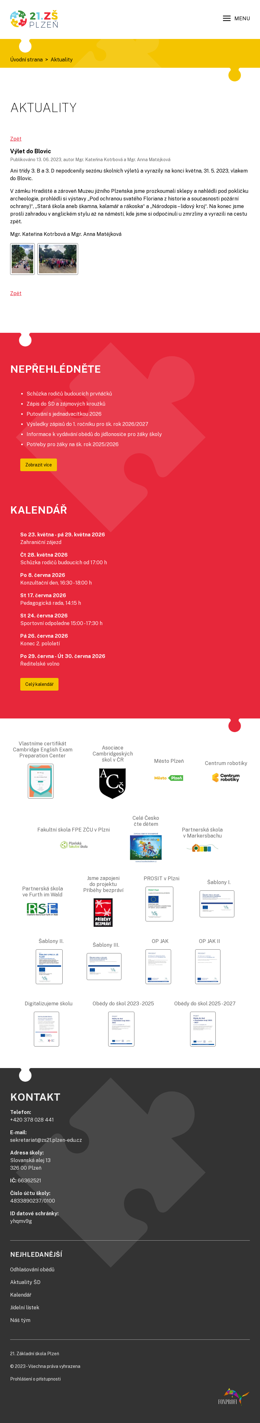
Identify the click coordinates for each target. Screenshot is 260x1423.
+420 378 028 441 (32, 1120)
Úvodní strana (26, 60)
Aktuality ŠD (25, 1282)
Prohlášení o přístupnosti (35, 1379)
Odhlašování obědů (32, 1270)
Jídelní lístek (24, 1308)
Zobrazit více (38, 464)
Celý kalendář (39, 684)
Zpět (16, 139)
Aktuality (62, 60)
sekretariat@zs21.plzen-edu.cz (46, 1140)
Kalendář (20, 1295)
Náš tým (20, 1320)
